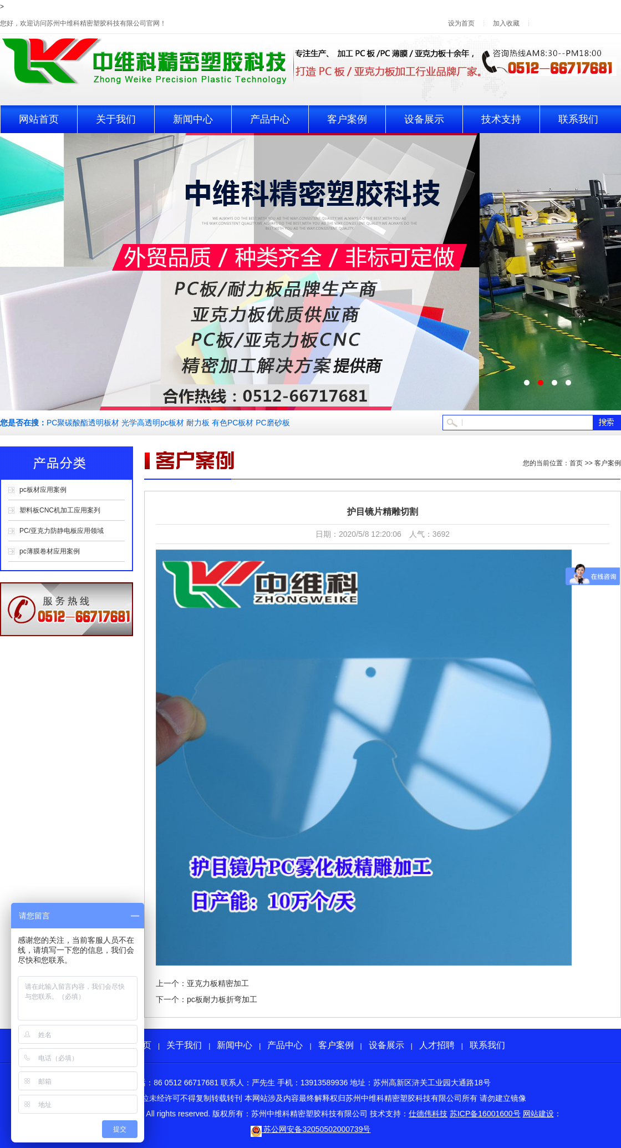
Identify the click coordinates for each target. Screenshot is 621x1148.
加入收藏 (506, 23)
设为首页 (461, 23)
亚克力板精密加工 (218, 983)
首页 (576, 463)
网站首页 (39, 119)
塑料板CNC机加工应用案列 (59, 510)
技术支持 (501, 119)
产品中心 (270, 119)
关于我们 (116, 119)
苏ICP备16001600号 (485, 1113)
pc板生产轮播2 (310, 271)
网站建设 (538, 1113)
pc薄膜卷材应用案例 (49, 551)
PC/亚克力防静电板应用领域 (61, 531)
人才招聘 (437, 1045)
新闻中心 (193, 119)
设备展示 (424, 119)
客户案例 (347, 119)
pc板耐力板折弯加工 (222, 999)
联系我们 (578, 119)
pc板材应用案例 (43, 490)
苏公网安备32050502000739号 (311, 1129)
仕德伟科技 (428, 1113)
